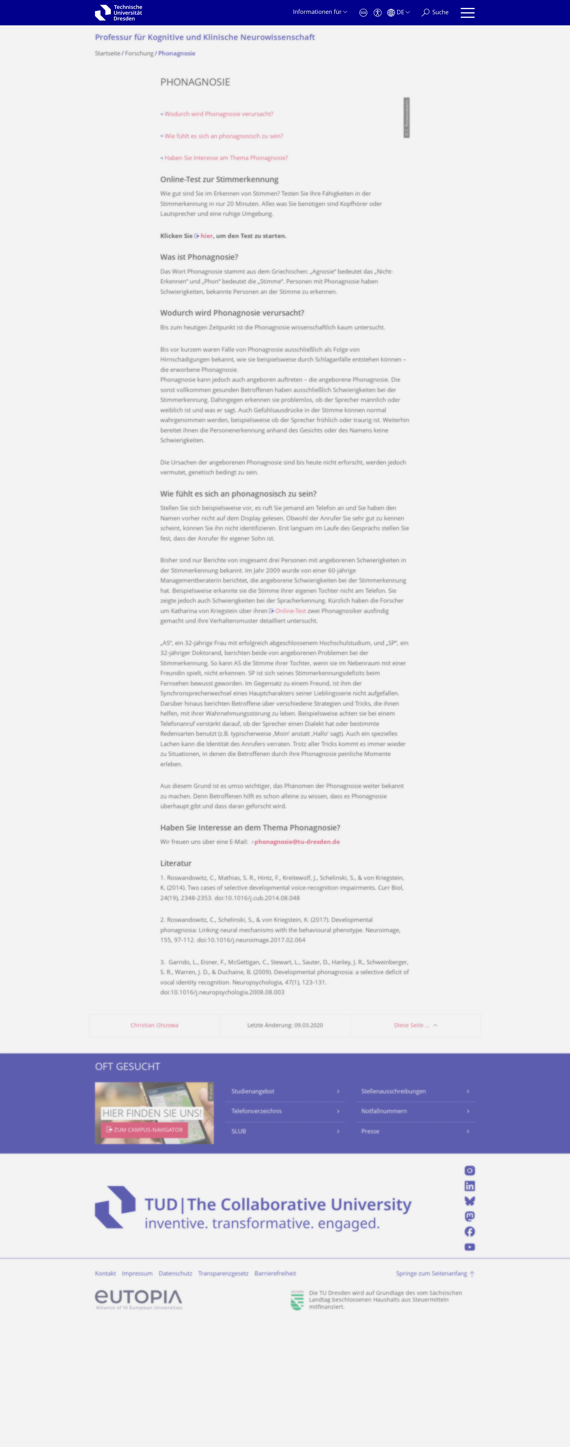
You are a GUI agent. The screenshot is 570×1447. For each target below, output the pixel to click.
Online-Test (291, 736)
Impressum (137, 1398)
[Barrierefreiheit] (377, 13)
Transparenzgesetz (223, 1398)
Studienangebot (253, 1216)
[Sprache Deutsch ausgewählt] (398, 13)
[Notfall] (363, 13)
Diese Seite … (411, 1150)
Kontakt (105, 1398)
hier (207, 361)
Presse (370, 1256)
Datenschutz (175, 1398)
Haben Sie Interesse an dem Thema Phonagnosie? (250, 953)
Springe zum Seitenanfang (431, 1398)
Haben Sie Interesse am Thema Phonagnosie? (226, 283)
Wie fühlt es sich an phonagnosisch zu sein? (224, 261)
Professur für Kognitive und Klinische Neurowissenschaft (205, 38)
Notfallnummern (384, 1236)
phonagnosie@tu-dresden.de (297, 967)
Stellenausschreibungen (393, 1216)
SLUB (239, 1256)
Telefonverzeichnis (257, 1236)
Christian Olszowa (155, 1150)
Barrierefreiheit (275, 1398)
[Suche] (435, 13)
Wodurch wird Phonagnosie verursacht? (219, 239)
